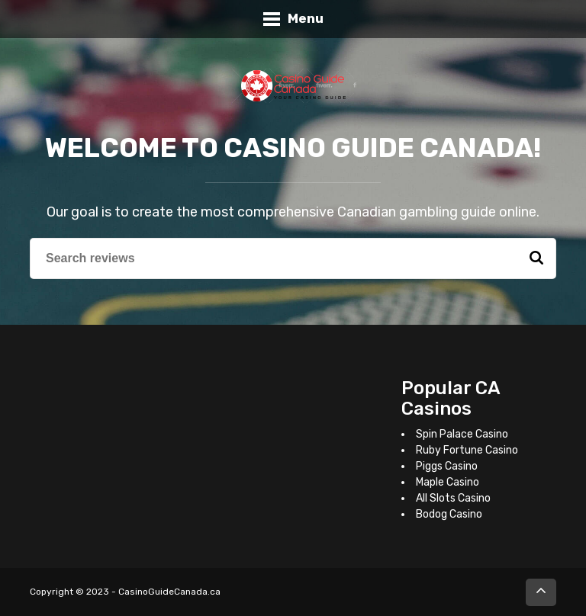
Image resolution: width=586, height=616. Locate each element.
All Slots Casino (453, 498)
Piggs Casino (447, 466)
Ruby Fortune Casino (467, 450)
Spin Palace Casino (462, 434)
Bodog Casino (449, 514)
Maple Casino (447, 482)
